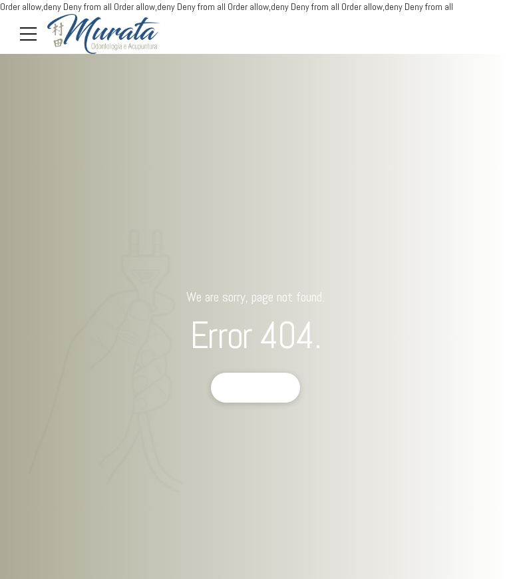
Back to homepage (256, 387)
